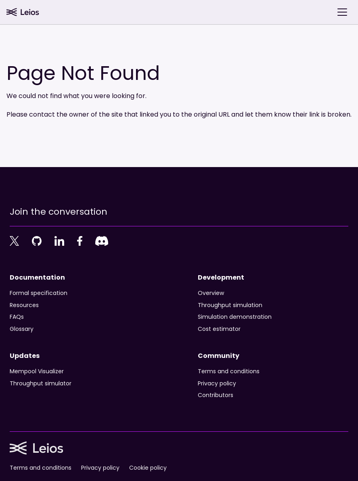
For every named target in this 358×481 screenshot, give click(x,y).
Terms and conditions (229, 371)
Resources (24, 305)
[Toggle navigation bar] (342, 12)
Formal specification (38, 293)
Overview (211, 293)
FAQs (17, 317)
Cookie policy (148, 468)
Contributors (215, 395)
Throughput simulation (230, 305)
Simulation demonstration (235, 317)
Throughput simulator (40, 383)
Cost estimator (219, 329)
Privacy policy (217, 383)
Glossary (21, 329)
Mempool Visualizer (37, 371)
